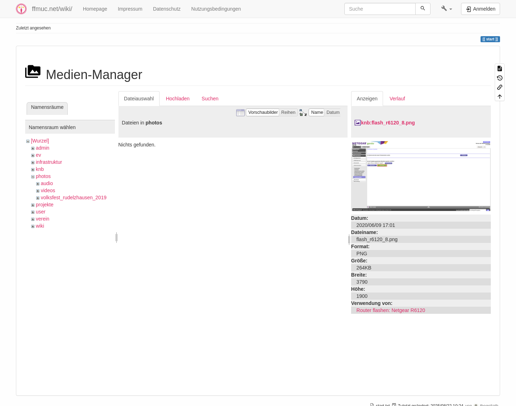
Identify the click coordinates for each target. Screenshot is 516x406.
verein (42, 219)
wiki (40, 226)
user (40, 212)
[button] (446, 9)
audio (47, 183)
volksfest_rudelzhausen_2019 (73, 197)
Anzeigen (367, 98)
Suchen (210, 98)
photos (43, 176)
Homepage (95, 9)
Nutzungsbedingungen (216, 9)
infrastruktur (49, 162)
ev (38, 155)
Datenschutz (167, 9)
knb (40, 169)
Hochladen (178, 98)
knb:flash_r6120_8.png (388, 123)
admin (42, 148)
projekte (45, 204)
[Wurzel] (40, 141)
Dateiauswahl (139, 98)
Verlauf (397, 98)
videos (48, 190)
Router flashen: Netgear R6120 (390, 310)
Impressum (130, 9)
